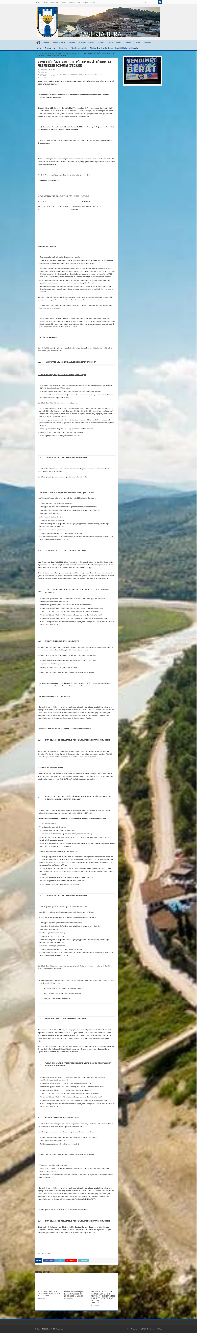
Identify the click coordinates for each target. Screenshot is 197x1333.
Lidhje (38, 2)
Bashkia (46, 43)
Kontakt (92, 2)
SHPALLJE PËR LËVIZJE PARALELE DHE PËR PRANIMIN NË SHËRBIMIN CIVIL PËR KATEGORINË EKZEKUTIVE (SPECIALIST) (103, 1297)
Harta (64, 2)
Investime (82, 43)
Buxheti (72, 43)
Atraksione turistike (114, 43)
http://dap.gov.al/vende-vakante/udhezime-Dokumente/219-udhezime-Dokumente (67, 498)
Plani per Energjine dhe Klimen (101, 48)
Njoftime (45, 53)
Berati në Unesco (74, 2)
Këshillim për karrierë (78, 48)
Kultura (101, 43)
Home (37, 53)
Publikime (147, 43)
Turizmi (128, 43)
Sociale (137, 43)
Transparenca (50, 48)
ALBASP (143, 1329)
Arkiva (39, 48)
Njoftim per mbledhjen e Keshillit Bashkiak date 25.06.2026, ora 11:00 (74, 1294)
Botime (45, 2)
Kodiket (85, 2)
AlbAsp (159, 1329)
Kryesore (38, 42)
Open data (63, 48)
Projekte (91, 43)
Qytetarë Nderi (55, 2)
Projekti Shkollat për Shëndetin (126, 48)
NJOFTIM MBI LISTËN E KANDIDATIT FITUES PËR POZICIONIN (49, 1293)
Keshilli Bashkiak (59, 43)
